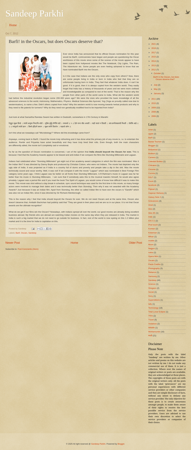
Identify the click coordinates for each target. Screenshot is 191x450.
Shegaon (152, 288)
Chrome (151, 169)
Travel (151, 320)
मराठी (150, 335)
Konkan (151, 228)
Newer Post (12, 242)
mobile (151, 240)
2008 (153, 112)
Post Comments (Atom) (28, 249)
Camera (151, 157)
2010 (153, 103)
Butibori (151, 153)
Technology (153, 308)
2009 (153, 107)
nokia (150, 252)
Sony (150, 296)
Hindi (150, 205)
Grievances (153, 201)
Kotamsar (152, 233)
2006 (153, 116)
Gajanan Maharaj (156, 193)
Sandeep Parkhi (34, 13)
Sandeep (32, 233)
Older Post (135, 242)
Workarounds (154, 331)
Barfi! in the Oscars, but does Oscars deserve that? (166, 78)
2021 (153, 44)
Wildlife (151, 327)
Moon (150, 244)
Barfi (18, 233)
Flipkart (151, 189)
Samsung (152, 276)
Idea (150, 209)
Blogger (151, 145)
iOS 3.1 (151, 221)
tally (150, 304)
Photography (154, 268)
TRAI (150, 316)
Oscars (24, 233)
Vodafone (152, 324)
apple (150, 134)
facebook (152, 185)
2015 (153, 57)
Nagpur (151, 248)
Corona (151, 173)
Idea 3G (151, 213)
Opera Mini (153, 256)
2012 (153, 69)
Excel (150, 181)
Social (151, 292)
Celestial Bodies (155, 161)
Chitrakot (152, 165)
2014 (153, 61)
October (157, 73)
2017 (153, 52)
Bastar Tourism (155, 142)
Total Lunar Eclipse (156, 312)
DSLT (150, 177)
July (156, 85)
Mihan (151, 236)
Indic (150, 217)
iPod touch (153, 225)
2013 (153, 65)
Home (13, 25)
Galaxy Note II (154, 197)
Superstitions (154, 300)
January (157, 93)
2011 (153, 99)
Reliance (152, 272)
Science (151, 284)
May (156, 89)
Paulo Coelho (154, 264)
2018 (153, 48)
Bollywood (152, 149)
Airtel (150, 130)
